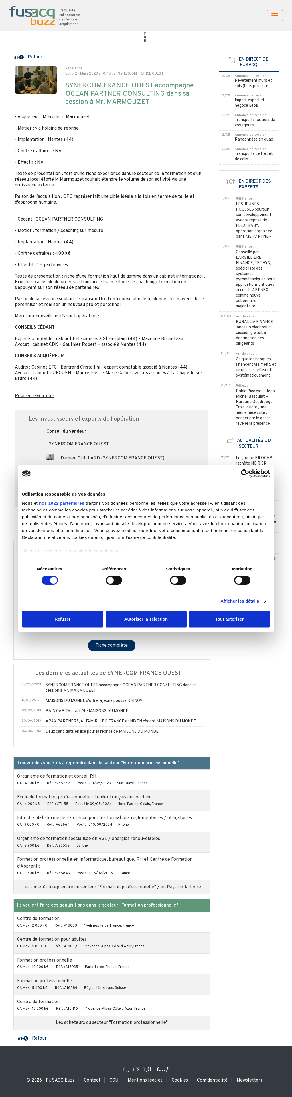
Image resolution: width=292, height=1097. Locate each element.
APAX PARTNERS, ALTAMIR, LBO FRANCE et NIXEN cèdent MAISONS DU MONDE (121, 721)
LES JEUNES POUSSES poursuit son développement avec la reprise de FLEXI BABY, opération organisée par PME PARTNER (254, 220)
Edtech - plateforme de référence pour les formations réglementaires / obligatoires (104, 818)
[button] (27, 56)
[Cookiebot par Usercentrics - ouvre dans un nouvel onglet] (245, 473)
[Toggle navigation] (275, 15)
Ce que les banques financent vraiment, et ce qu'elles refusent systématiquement (256, 367)
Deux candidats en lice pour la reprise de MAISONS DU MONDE (102, 731)
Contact (92, 1080)
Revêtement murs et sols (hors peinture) (253, 83)
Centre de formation (38, 919)
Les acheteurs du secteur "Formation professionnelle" (112, 1023)
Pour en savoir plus (34, 396)
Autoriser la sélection (146, 619)
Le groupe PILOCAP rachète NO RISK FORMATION (254, 463)
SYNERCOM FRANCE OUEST (79, 444)
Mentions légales (145, 1080)
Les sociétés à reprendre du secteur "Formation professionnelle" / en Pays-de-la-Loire (111, 887)
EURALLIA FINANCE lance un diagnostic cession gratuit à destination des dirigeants (254, 332)
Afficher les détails (239, 601)
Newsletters (249, 1080)
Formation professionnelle (44, 960)
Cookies (180, 1080)
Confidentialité (212, 1080)
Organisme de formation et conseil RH (56, 776)
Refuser (63, 619)
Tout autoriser (229, 619)
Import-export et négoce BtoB (250, 103)
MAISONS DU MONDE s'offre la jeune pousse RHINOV (94, 701)
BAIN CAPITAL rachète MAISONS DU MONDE (87, 711)
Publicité (145, 38)
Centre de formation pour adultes (52, 939)
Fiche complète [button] (112, 645)
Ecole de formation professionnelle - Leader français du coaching (84, 797)
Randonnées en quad (254, 139)
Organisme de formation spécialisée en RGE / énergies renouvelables (88, 839)
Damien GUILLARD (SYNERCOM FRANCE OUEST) (112, 458)
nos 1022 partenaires (61, 503)
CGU (114, 1080)
